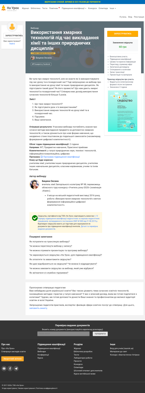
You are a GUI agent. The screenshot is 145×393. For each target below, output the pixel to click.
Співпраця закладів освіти (13, 351)
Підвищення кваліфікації (74, 8)
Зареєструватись (13, 36)
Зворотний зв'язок (12, 359)
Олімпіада (103, 8)
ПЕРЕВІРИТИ (100, 334)
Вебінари (42, 351)
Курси (40, 358)
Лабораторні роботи (83, 358)
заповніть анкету (38, 308)
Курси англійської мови (84, 374)
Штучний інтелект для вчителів (88, 370)
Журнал (25, 8)
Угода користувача (9, 388)
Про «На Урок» (8, 348)
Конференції (43, 355)
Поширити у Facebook (41, 64)
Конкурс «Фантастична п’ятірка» (125, 355)
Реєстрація (139, 17)
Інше (113, 8)
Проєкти (78, 361)
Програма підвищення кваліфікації (60, 156)
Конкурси (92, 8)
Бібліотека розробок (83, 351)
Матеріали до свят (118, 351)
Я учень (122, 17)
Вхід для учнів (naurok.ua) (121, 348)
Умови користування (26, 388)
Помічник (54, 8)
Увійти (12, 44)
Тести (44, 8)
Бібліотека (35, 8)
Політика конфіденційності (46, 388)
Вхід (130, 17)
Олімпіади (78, 367)
